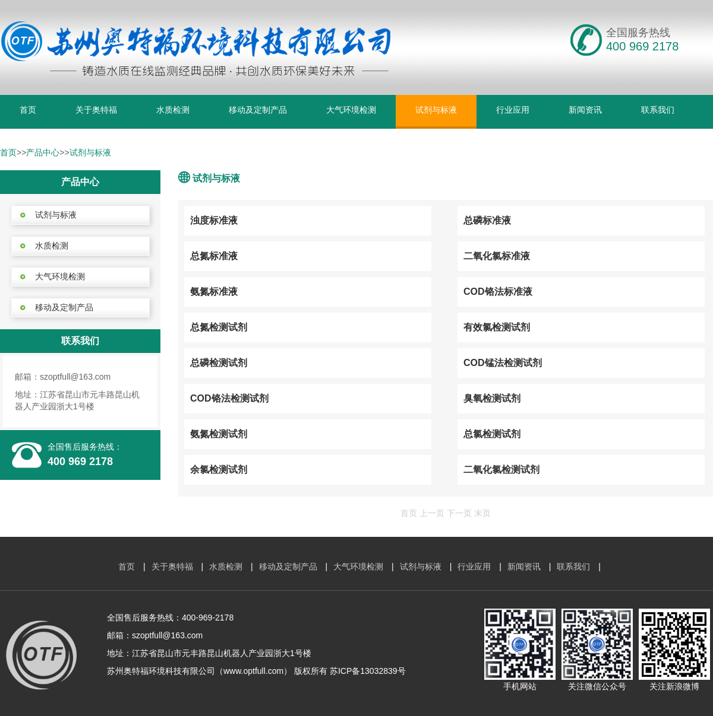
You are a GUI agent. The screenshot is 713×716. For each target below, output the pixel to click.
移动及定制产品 (258, 109)
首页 (28, 109)
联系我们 (657, 109)
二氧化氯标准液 (496, 256)
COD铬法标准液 (497, 292)
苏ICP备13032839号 (368, 671)
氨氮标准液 (214, 292)
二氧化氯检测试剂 (501, 469)
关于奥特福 (96, 109)
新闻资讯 (585, 109)
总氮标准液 (214, 256)
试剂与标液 (436, 109)
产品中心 (42, 152)
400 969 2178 (80, 461)
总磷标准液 (487, 220)
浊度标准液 (214, 220)
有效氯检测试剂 (496, 327)
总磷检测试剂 (218, 363)
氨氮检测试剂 (218, 434)
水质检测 (173, 109)
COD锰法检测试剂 (502, 363)
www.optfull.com (253, 671)
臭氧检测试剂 (491, 398)
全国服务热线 (638, 33)
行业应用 (512, 109)
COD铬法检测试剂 (229, 398)
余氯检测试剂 (218, 469)
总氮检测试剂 (218, 327)
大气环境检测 (351, 109)
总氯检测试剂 (491, 434)
